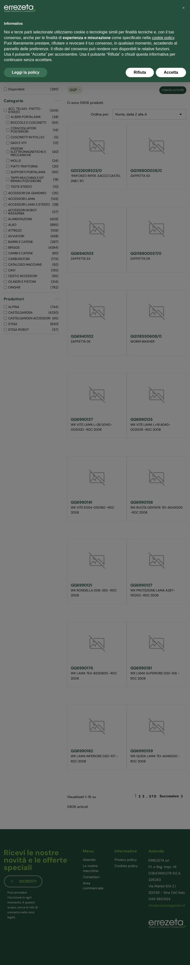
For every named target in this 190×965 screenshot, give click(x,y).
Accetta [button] (171, 72)
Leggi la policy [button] (25, 72)
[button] (184, 8)
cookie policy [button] (163, 38)
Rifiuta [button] (140, 72)
